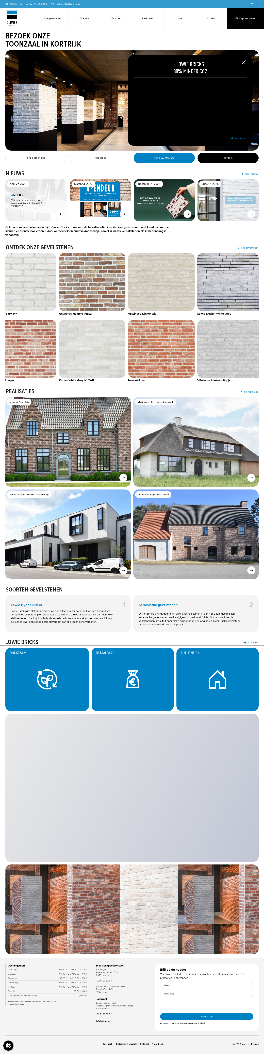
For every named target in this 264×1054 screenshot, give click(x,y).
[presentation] (185, 1005)
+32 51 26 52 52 (104, 1014)
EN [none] (257, 3)
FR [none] (262, 3)
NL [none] (252, 3)
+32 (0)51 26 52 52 (38, 4)
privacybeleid (198, 1023)
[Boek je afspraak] (8, 1046)
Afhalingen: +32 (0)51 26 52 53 (65, 4)
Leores (255, 1044)
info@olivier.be (15, 4)
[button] (12, 909)
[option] (256, 4)
